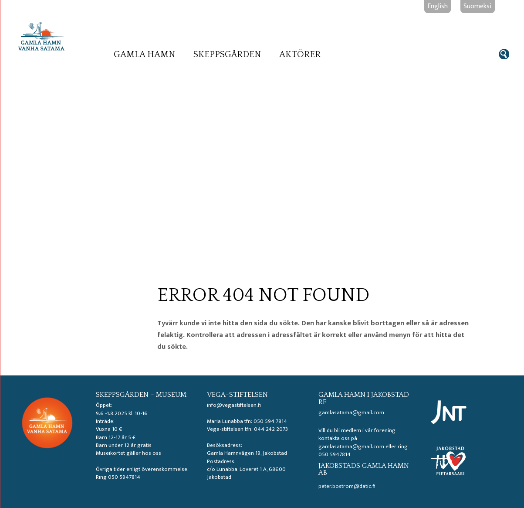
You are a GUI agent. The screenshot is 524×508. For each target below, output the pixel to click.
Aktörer (300, 54)
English (437, 6)
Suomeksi (477, 6)
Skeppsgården (227, 54)
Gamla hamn (145, 54)
